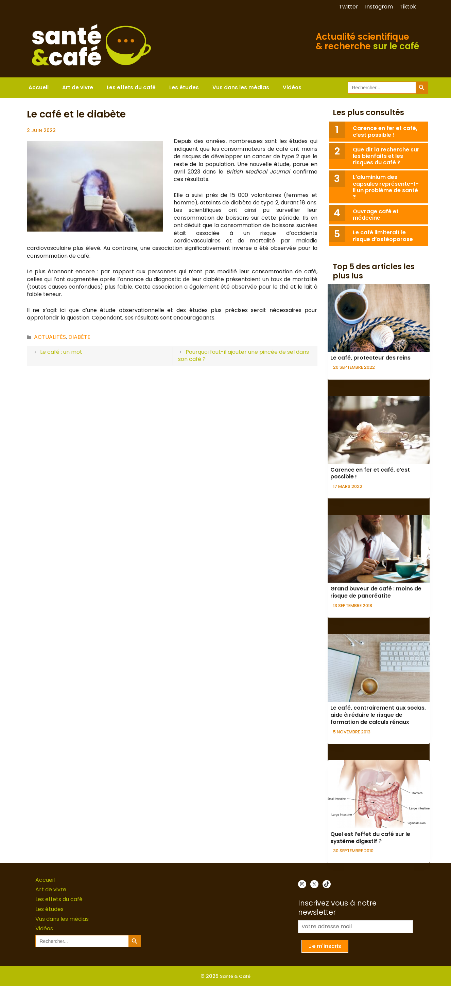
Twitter (348, 7)
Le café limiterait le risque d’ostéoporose (383, 236)
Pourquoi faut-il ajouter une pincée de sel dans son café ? (243, 355)
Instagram (379, 7)
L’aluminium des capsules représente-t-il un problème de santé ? (386, 187)
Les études (184, 87)
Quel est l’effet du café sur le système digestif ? (370, 837)
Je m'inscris (325, 946)
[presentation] (379, 318)
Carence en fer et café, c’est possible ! (385, 131)
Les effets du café (131, 87)
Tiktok (408, 7)
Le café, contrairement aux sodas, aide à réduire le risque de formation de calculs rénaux (378, 715)
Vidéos (292, 87)
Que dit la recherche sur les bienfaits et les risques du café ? (386, 156)
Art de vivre (77, 87)
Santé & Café (235, 976)
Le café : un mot (61, 352)
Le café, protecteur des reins (370, 358)
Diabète (79, 337)
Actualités (50, 337)
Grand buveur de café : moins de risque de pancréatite (375, 592)
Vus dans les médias (240, 87)
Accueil (39, 87)
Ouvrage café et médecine (376, 214)
